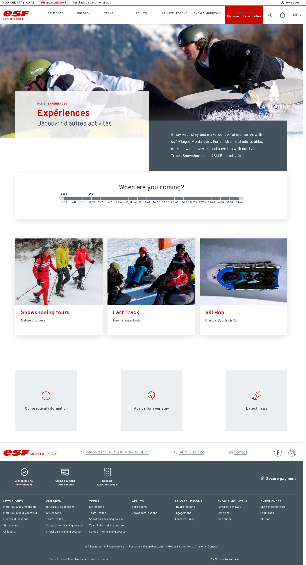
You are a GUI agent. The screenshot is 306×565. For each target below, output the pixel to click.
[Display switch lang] (300, 15)
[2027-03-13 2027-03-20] (188, 198)
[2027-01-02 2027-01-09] (96, 198)
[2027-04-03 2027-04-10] (215, 198)
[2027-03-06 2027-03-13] (179, 198)
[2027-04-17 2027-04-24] (234, 198)
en (295, 15)
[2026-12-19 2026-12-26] (77, 198)
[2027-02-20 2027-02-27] (160, 198)
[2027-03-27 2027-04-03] (206, 198)
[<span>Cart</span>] (282, 15)
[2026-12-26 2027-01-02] (86, 198)
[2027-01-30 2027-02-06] (133, 198)
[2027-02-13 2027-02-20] (151, 198)
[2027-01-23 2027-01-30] (123, 198)
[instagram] (292, 453)
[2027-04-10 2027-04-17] (225, 198)
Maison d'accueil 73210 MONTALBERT (117, 452)
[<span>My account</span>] (292, 2)
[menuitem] (22, 501)
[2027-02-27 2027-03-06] (169, 198)
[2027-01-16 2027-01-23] (114, 198)
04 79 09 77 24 (191, 452)
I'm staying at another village (92, 3)
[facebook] (278, 453)
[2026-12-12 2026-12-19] (68, 198)
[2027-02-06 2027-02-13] (142, 198)
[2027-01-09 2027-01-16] (105, 198)
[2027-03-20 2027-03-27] (197, 198)
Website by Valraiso (227, 559)
